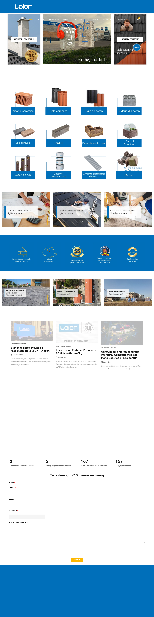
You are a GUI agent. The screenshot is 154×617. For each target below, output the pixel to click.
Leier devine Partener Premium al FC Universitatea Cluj (76, 393)
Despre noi (108, 19)
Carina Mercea (20, 387)
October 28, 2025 (19, 398)
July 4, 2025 (107, 401)
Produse (40, 19)
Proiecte (96, 19)
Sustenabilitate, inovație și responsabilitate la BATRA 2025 (30, 393)
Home (31, 19)
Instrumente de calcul (59, 19)
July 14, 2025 (62, 398)
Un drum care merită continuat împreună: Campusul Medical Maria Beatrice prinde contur (120, 394)
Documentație (81, 19)
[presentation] (25, 589)
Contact (121, 19)
